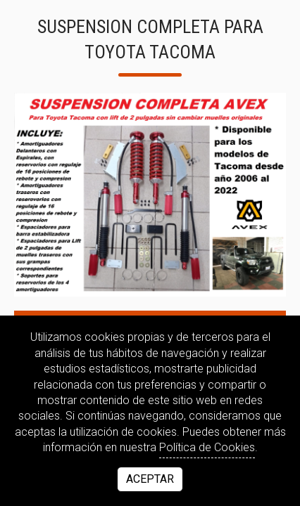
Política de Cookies (207, 447)
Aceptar (150, 479)
